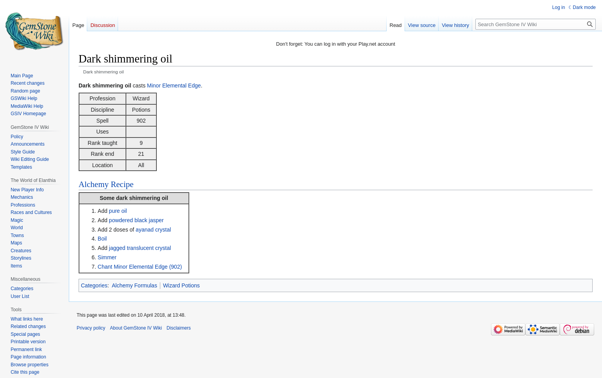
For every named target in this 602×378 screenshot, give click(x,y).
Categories (94, 285)
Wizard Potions (181, 285)
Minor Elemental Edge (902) (148, 267)
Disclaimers (179, 328)
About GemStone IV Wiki (136, 328)
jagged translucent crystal (140, 248)
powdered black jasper (136, 220)
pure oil (118, 211)
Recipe (122, 184)
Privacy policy (91, 328)
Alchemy (94, 184)
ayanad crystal (153, 229)
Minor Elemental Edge (174, 85)
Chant (105, 267)
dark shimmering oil (142, 198)
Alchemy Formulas (134, 285)
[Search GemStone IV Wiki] (535, 24)
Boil (102, 238)
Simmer (107, 257)
